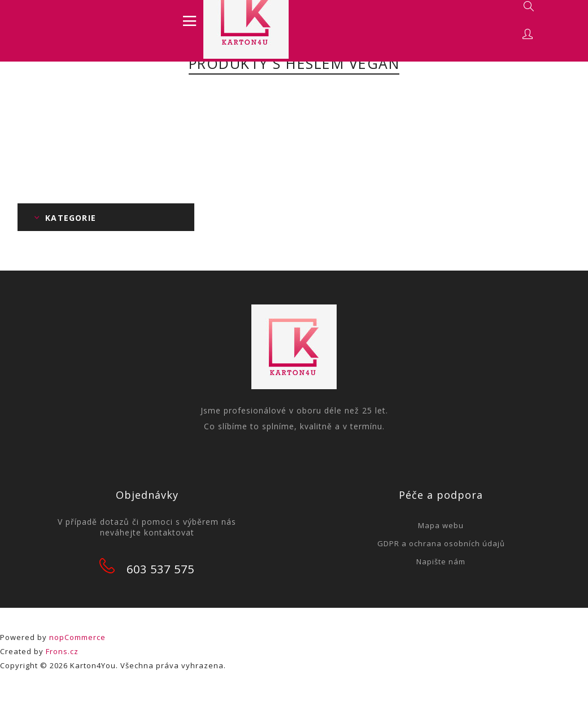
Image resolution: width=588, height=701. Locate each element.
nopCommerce (77, 637)
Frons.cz (62, 651)
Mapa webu (441, 525)
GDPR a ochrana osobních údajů (441, 543)
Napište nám (440, 561)
